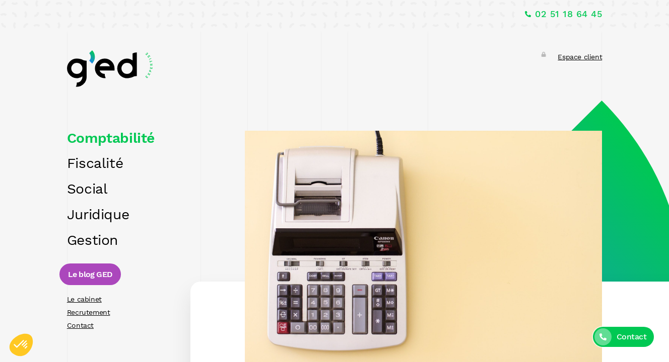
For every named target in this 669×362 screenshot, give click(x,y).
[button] (21, 345)
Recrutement (88, 312)
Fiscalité (95, 163)
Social (87, 188)
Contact (80, 325)
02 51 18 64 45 (568, 14)
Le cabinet (84, 299)
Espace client (580, 57)
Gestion (92, 240)
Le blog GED (90, 274)
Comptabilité (111, 138)
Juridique (98, 214)
